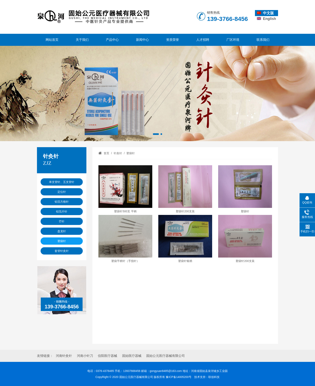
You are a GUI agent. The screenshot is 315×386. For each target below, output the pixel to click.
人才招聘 (202, 39)
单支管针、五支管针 (61, 182)
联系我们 (263, 39)
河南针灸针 (64, 355)
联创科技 (214, 377)
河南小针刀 (85, 355)
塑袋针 (61, 241)
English (266, 19)
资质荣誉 (172, 39)
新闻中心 (142, 39)
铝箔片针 (61, 211)
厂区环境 (232, 39)
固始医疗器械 (131, 355)
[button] (156, 134)
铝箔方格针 (62, 201)
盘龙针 (61, 231)
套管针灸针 (62, 251)
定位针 (61, 191)
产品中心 (112, 39)
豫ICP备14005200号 (178, 377)
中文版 (265, 13)
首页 (106, 153)
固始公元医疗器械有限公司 (165, 355)
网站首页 (52, 39)
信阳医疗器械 (107, 355)
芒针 (61, 221)
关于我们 (82, 39)
